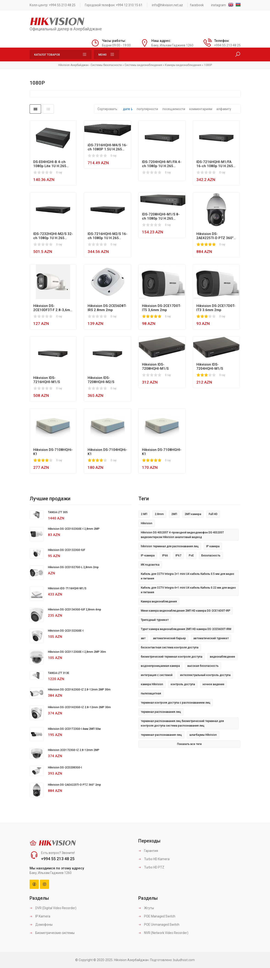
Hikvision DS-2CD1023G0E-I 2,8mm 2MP (74, 528)
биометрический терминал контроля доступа (171, 656)
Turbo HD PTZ (151, 867)
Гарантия (148, 851)
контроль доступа (183, 684)
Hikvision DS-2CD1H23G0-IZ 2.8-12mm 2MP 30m (79, 707)
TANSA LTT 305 (58, 512)
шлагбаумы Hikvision (203, 734)
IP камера (213, 546)
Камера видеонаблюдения (159, 601)
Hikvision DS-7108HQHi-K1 (53, 452)
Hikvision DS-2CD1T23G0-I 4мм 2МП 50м (74, 728)
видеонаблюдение (222, 656)
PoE (191, 555)
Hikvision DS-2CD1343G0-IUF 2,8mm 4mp (74, 609)
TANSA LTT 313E (58, 673)
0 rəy (59, 172)
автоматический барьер (169, 638)
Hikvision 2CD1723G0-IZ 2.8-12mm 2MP (73, 750)
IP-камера (148, 555)
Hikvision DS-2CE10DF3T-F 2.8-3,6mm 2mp (53, 308)
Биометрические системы (52, 933)
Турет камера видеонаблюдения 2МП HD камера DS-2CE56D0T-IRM (186, 629)
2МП (174, 514)
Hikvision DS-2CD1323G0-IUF (66, 550)
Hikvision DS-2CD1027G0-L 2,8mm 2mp (73, 567)
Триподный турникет (155, 619)
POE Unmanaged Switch (158, 924)
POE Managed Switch (156, 916)
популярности (147, 109)
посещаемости (173, 109)
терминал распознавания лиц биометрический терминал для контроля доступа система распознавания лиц (182, 723)
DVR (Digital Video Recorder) (53, 908)
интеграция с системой (157, 675)
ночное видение (213, 684)
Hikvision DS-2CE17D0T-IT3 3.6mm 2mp (215, 308)
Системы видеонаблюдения (143, 65)
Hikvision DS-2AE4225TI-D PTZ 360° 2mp (215, 236)
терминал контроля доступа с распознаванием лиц (175, 702)
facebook (197, 5)
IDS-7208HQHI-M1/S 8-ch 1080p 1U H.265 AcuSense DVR (161, 216)
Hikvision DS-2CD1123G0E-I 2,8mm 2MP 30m (77, 651)
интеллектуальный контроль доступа (205, 675)
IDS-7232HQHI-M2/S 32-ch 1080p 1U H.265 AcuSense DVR (53, 236)
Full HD (213, 514)
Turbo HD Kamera (154, 859)
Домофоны (41, 924)
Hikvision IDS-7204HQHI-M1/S (209, 366)
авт (143, 638)
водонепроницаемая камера (160, 665)
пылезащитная (151, 693)
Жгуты (146, 908)
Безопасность (210, 555)
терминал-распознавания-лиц (161, 734)
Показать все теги (189, 744)
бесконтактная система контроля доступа (169, 647)
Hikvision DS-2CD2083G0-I (65, 767)
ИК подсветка (150, 564)
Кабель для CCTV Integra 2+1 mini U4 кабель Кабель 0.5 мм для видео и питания (187, 576)
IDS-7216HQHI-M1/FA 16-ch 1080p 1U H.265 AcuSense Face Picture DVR (215, 164)
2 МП (144, 514)
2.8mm (159, 514)
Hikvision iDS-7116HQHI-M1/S (67, 588)
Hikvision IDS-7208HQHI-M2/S (101, 380)
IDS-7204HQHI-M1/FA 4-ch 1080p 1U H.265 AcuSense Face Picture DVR (161, 164)
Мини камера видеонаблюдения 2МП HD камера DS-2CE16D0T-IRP (185, 610)
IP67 (178, 555)
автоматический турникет (211, 638)
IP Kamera (40, 916)
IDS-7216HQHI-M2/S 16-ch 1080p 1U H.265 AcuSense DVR (107, 236)
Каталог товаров (60, 54)
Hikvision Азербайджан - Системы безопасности (90, 65)
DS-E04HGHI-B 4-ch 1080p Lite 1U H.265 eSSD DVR (49, 164)
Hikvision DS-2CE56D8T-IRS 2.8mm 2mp (107, 308)
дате (126, 109)
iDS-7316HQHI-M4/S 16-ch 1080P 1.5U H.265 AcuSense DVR (107, 147)
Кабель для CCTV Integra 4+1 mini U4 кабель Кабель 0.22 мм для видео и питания (188, 590)
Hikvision (146, 523)
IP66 (165, 555)
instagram (218, 5)
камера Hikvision (152, 684)
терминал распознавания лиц (161, 711)
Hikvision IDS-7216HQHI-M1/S (46, 380)
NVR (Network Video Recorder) (163, 933)
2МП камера (193, 514)
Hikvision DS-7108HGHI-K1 (161, 452)
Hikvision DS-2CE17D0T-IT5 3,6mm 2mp (161, 308)
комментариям (200, 109)
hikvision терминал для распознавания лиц (170, 546)
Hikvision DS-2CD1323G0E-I (66, 630)
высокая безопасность (203, 665)
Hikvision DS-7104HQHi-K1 (107, 452)
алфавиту (223, 109)
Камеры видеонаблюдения (183, 65)
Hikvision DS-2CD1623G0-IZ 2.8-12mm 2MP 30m (79, 689)
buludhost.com (184, 960)
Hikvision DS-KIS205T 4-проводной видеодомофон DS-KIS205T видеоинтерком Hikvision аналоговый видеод (182, 535)
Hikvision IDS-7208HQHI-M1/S (155, 366)
